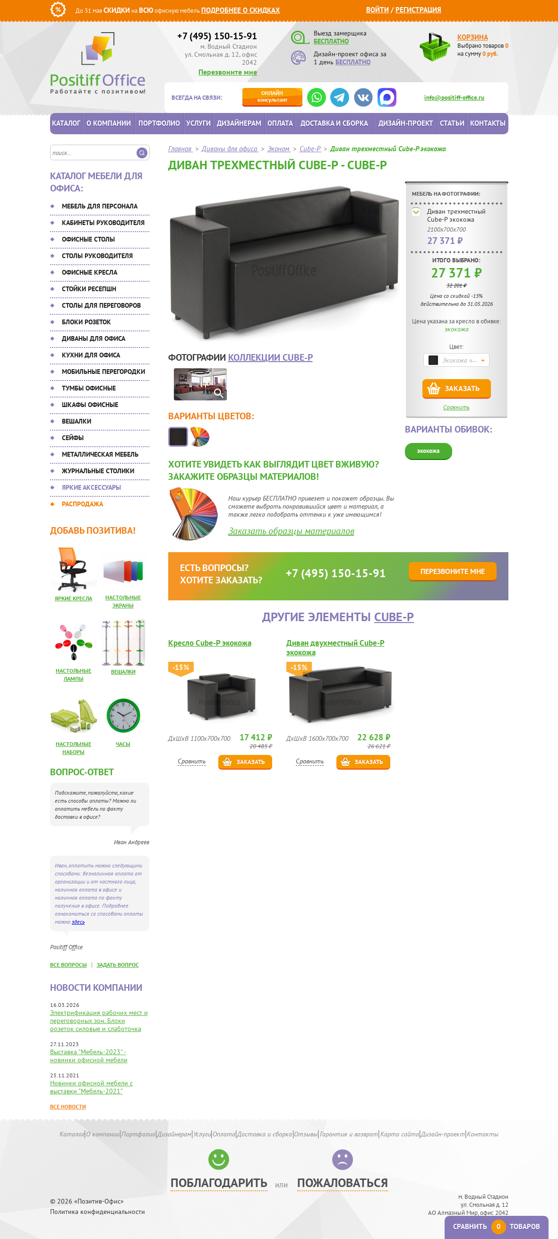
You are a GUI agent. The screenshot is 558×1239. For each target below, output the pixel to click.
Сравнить (456, 407)
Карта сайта (399, 1134)
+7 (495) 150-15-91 (217, 36)
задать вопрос (118, 964)
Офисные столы (88, 239)
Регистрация (418, 9)
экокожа (428, 451)
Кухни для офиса (91, 355)
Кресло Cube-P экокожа (209, 643)
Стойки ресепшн (89, 289)
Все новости (68, 1106)
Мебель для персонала (99, 206)
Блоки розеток (86, 322)
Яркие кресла (73, 598)
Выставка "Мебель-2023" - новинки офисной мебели (89, 1056)
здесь (78, 921)
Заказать (462, 388)
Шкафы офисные (90, 404)
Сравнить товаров (496, 1226)
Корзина (472, 37)
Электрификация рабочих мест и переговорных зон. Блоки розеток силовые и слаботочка (99, 1020)
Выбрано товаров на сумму (482, 50)
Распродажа (82, 504)
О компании (108, 123)
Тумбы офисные (89, 388)
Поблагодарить (219, 1182)
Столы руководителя (97, 255)
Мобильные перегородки (103, 371)
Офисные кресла (89, 272)
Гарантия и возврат (349, 1134)
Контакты (488, 123)
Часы (123, 743)
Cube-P (394, 616)
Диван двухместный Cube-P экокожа (335, 647)
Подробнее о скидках (240, 10)
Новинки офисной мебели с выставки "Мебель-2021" (91, 1087)
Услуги (198, 123)
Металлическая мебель (100, 454)
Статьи (452, 123)
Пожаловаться (342, 1182)
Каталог (66, 123)
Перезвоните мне (227, 72)
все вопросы (68, 964)
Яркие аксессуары (91, 487)
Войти (377, 9)
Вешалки (76, 421)
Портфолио (159, 123)
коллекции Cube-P (270, 357)
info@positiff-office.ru (454, 98)
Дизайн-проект (405, 123)
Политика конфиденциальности (97, 1212)
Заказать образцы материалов (291, 531)
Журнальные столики (98, 471)
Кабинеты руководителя (103, 222)
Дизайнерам (239, 123)
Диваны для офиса (93, 338)
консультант (272, 96)
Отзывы (306, 1134)
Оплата (280, 123)
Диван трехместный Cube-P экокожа (456, 215)
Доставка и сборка (334, 123)
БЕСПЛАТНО (331, 41)
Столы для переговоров (101, 305)
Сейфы (73, 437)
